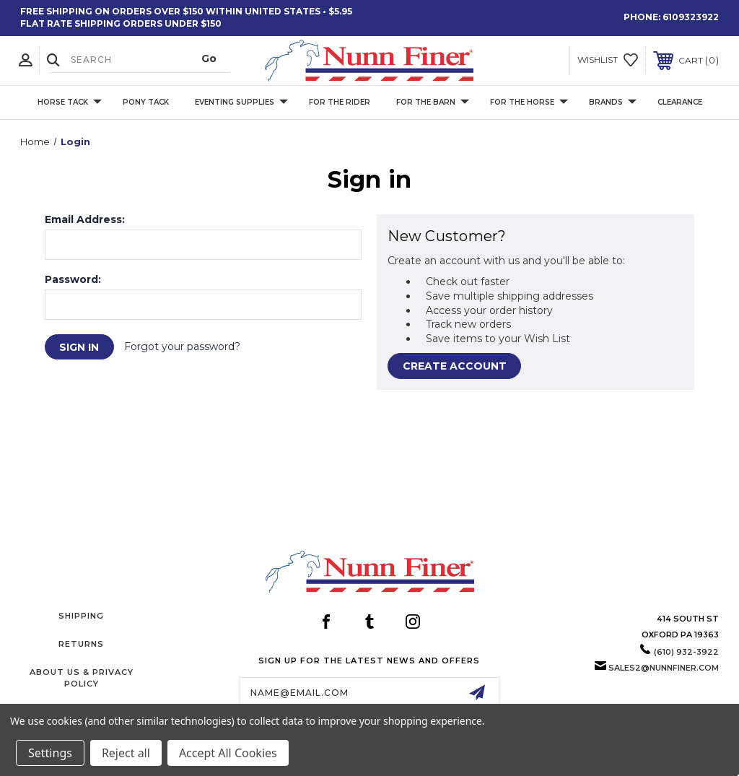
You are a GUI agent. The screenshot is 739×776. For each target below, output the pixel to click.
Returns (81, 644)
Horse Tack (70, 102)
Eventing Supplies (241, 102)
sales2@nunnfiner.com (663, 668)
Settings (50, 753)
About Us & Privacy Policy (82, 677)
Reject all (126, 753)
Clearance (679, 102)
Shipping (81, 616)
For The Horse (529, 102)
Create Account (455, 365)
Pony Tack (146, 102)
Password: (73, 279)
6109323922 (691, 17)
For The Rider (339, 102)
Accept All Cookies (228, 753)
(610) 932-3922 (686, 652)
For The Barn (432, 102)
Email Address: (85, 219)
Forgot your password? (183, 346)
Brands (613, 102)
